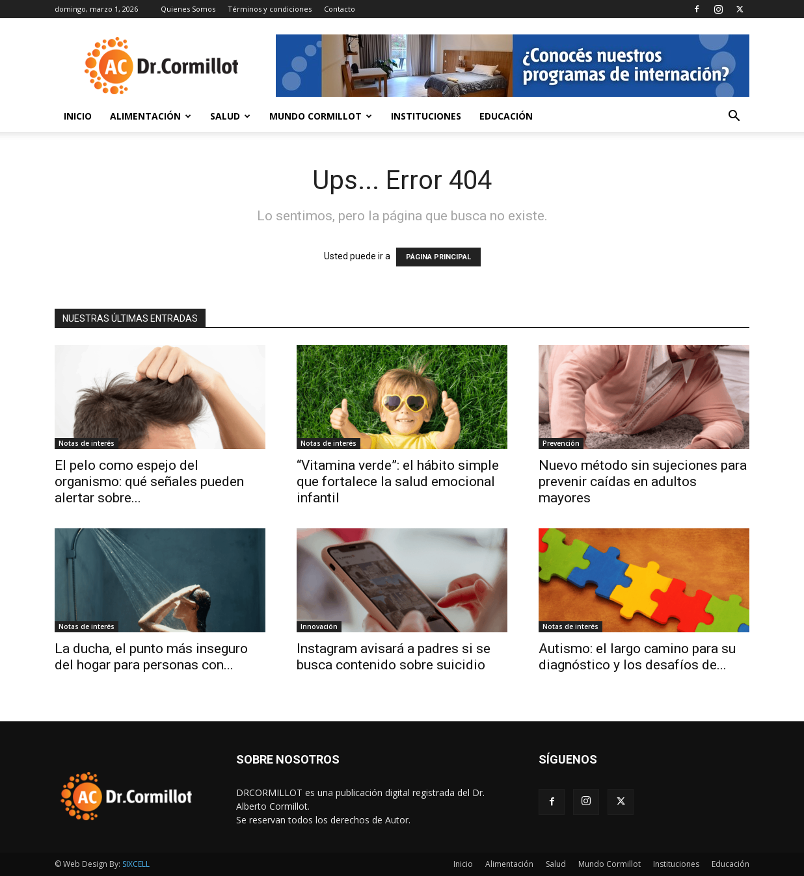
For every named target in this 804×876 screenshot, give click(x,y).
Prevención (561, 443)
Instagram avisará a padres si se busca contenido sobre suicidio (393, 657)
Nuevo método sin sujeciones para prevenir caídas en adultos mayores (643, 481)
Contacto (339, 9)
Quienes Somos (188, 9)
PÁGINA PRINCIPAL (438, 257)
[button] (733, 117)
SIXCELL (136, 864)
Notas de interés (86, 443)
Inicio (78, 116)
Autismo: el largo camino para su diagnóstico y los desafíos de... (637, 657)
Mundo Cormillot (320, 116)
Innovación (319, 626)
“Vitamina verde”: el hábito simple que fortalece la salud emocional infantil (398, 481)
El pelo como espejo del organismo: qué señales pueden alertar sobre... (149, 481)
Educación (506, 116)
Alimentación (150, 116)
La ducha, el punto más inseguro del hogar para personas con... (151, 657)
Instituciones (426, 116)
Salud (230, 116)
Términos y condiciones (270, 9)
